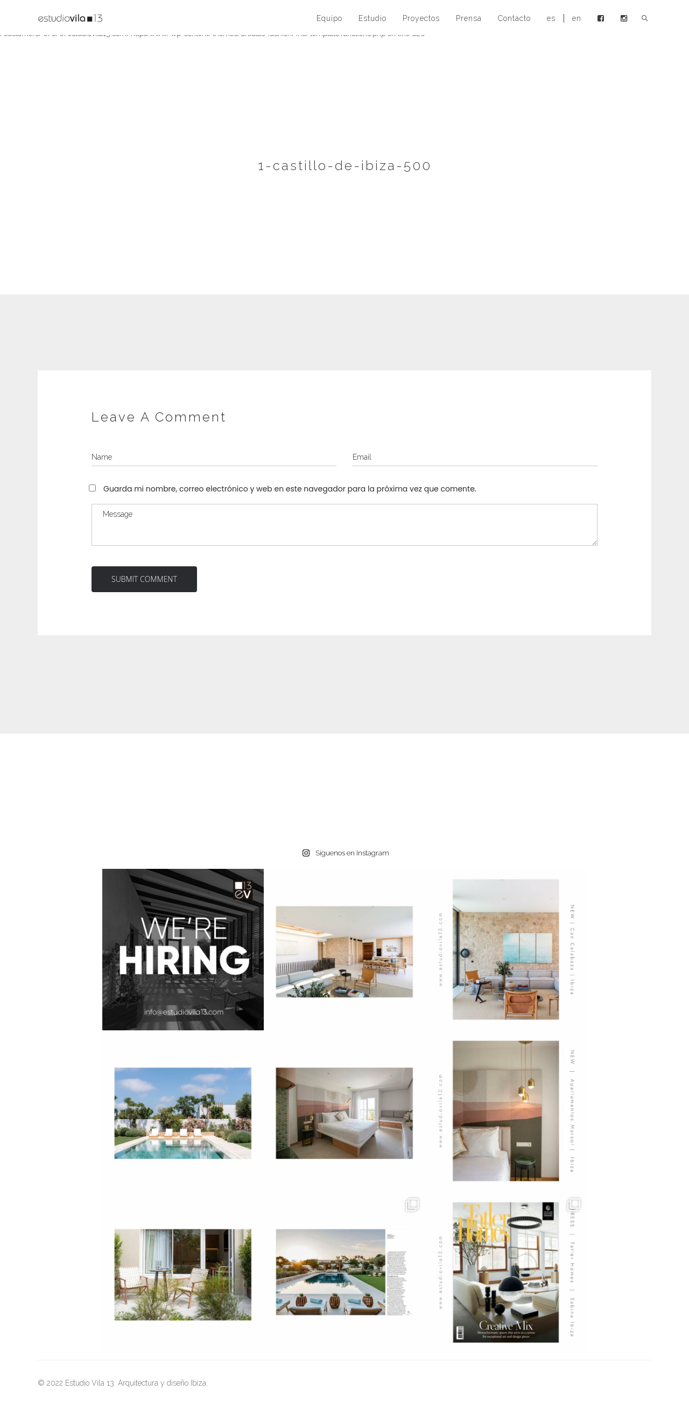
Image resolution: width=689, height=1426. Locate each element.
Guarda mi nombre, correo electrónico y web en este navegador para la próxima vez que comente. (289, 488)
